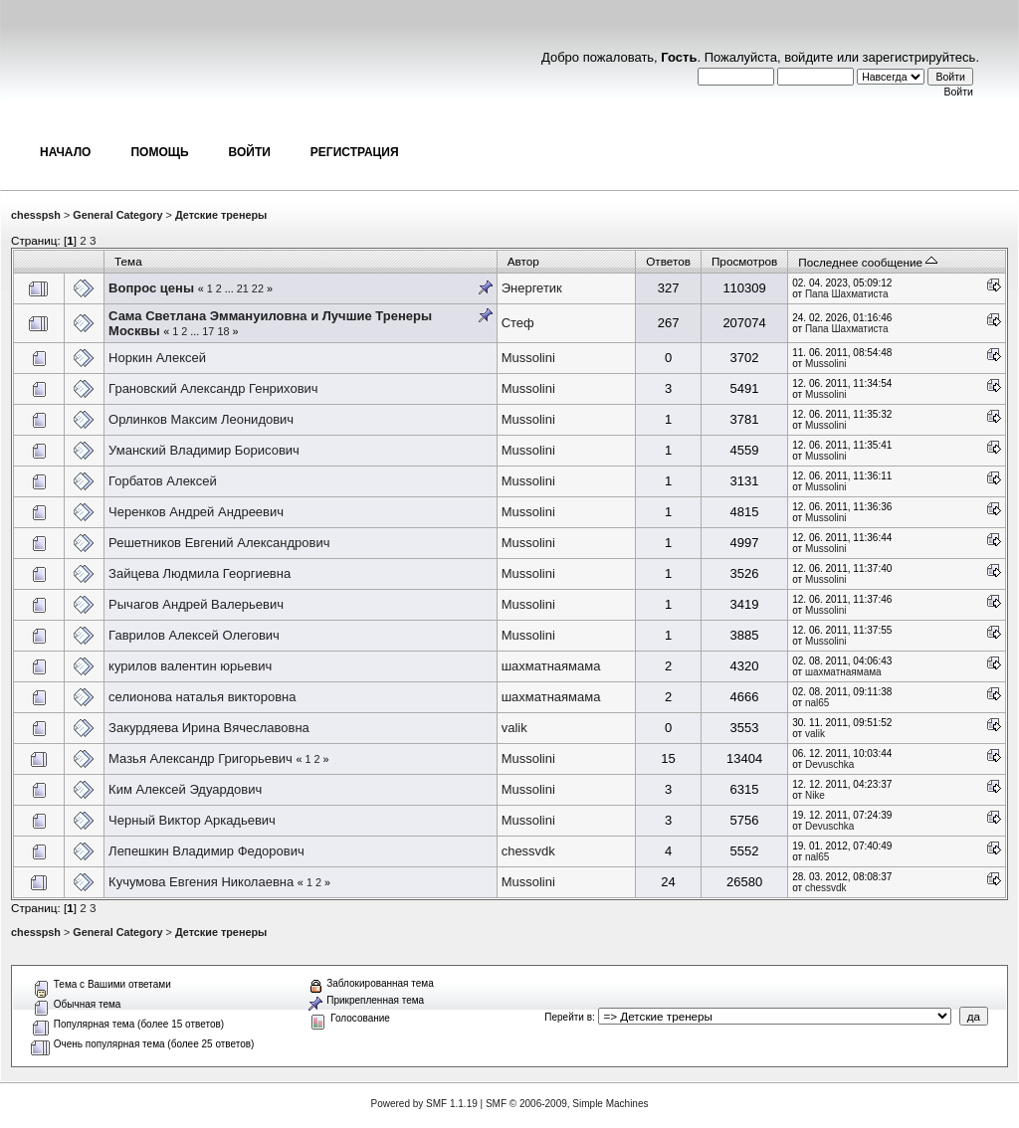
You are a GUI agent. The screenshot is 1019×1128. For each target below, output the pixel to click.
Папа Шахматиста (847, 293)
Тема (128, 261)
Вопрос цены (151, 288)
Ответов (668, 261)
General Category (117, 215)
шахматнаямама (551, 665)
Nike (815, 795)
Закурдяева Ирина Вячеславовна (208, 727)
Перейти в (568, 1017)
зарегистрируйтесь (919, 57)
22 (258, 288)
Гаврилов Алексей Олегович (194, 635)
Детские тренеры (221, 215)
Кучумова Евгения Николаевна (201, 881)
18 (223, 331)
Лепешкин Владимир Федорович (206, 851)
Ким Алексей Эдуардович (185, 789)
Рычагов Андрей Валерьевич (196, 604)
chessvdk (528, 851)
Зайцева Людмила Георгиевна (199, 573)
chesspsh (36, 215)
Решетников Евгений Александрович (218, 542)
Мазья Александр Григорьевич (200, 758)
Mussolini (528, 357)
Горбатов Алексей (162, 480)
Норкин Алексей (157, 357)
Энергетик (532, 288)
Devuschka (829, 764)
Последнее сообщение (867, 262)
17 (208, 331)
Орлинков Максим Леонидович (201, 419)
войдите (808, 57)
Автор (523, 261)
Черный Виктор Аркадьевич (192, 820)
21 (243, 288)
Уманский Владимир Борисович (204, 450)
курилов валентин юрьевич (190, 665)
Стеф (518, 322)
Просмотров (744, 261)
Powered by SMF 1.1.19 (424, 1103)
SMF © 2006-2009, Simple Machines (567, 1103)
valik (514, 727)
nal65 (817, 702)
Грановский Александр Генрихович (213, 388)
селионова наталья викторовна (202, 696)
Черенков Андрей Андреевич (196, 511)
